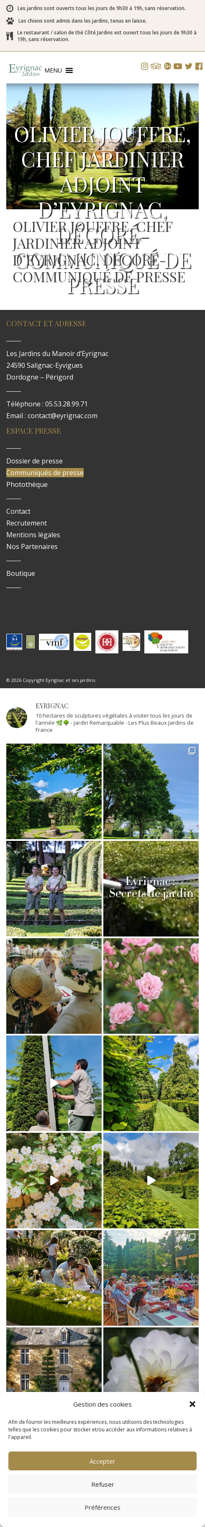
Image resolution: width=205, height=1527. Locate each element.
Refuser (102, 1484)
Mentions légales (33, 534)
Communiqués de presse (45, 472)
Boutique (20, 573)
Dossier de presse (34, 461)
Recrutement (26, 523)
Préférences (102, 1507)
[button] (192, 1404)
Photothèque (27, 484)
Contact (18, 511)
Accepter (102, 1461)
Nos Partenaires (32, 546)
